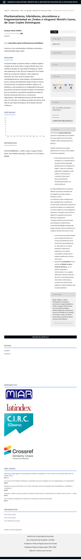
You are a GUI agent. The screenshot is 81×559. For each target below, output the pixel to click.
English (7, 351)
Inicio (6, 11)
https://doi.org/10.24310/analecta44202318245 (25, 43)
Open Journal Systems (13, 530)
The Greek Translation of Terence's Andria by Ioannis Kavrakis (28, 499)
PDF (55, 32)
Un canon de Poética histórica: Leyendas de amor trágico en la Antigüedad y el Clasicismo (39, 481)
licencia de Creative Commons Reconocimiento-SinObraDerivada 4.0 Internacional (63, 179)
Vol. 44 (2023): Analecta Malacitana (36, 11)
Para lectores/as (10, 514)
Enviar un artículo (40, 337)
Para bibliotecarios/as (12, 521)
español (7, 354)
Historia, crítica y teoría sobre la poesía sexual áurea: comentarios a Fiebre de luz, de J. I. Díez (40, 493)
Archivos (15, 11)
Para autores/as (10, 517)
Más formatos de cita (62, 323)
